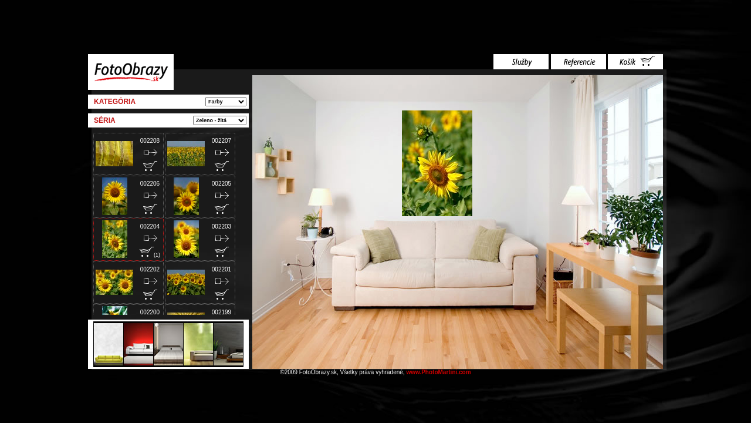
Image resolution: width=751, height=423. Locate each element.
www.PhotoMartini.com (438, 372)
